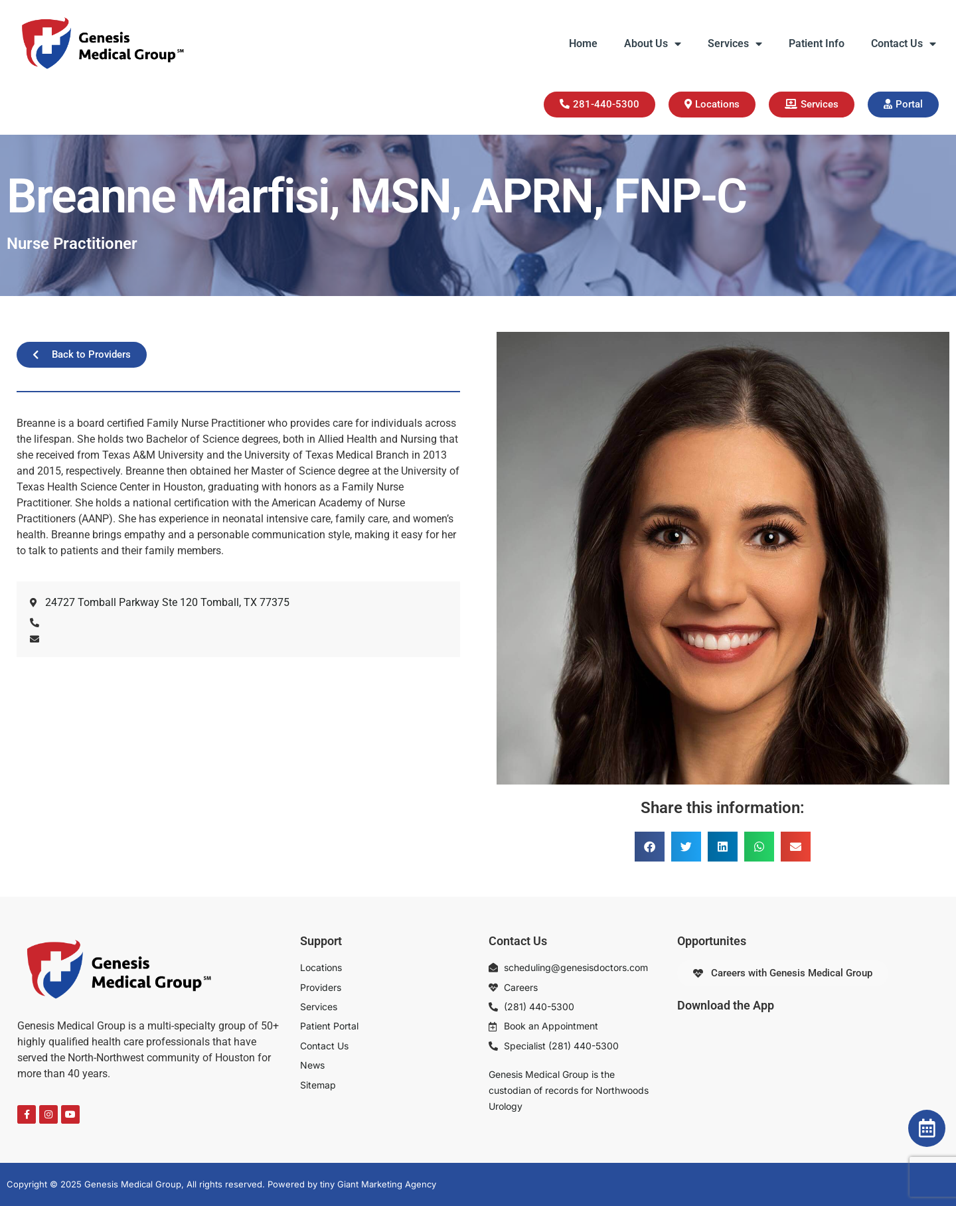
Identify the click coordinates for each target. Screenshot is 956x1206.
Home (583, 43)
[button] (650, 847)
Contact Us (903, 44)
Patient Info (816, 43)
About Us (652, 44)
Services (735, 44)
